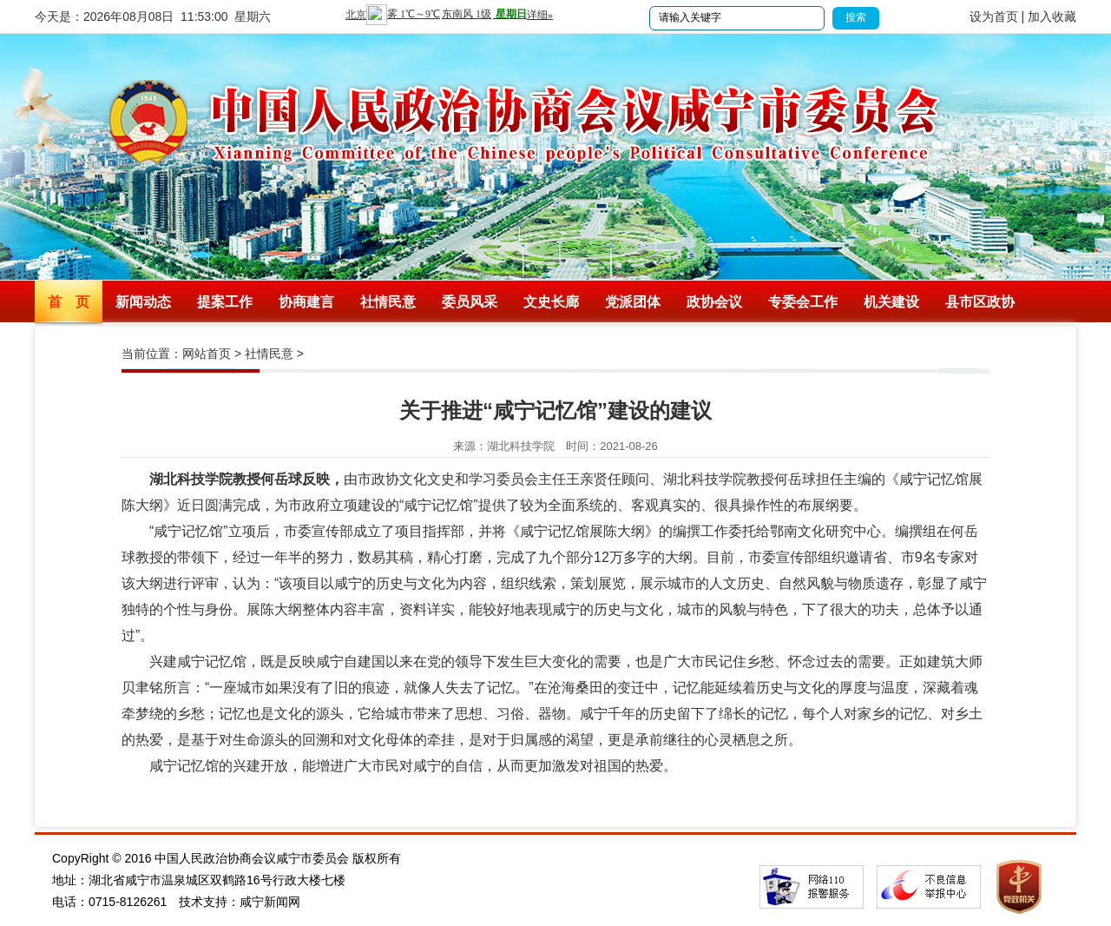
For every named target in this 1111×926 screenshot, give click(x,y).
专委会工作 (803, 301)
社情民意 (388, 301)
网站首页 (206, 353)
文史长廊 (551, 301)
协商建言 (306, 301)
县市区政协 (980, 301)
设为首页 (994, 16)
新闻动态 (143, 301)
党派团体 (633, 301)
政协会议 (714, 301)
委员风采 (469, 301)
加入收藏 (1052, 16)
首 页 (68, 301)
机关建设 (891, 301)
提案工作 (225, 301)
